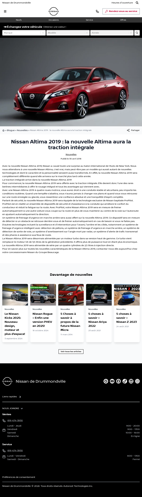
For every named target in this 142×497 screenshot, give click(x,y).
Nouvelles (22, 130)
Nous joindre (10, 408)
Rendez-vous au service (121, 12)
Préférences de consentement (18, 477)
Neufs (19, 20)
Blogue (11, 130)
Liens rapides (9, 396)
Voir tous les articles (71, 351)
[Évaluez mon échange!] (137, 33)
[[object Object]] (133, 130)
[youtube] (112, 381)
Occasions (54, 20)
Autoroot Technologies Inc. (78, 486)
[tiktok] (124, 381)
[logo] (54, 11)
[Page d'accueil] (7, 381)
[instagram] (137, 381)
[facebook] (118, 381)
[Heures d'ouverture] (122, 2)
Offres (123, 20)
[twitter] (106, 381)
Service (89, 20)
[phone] (97, 11)
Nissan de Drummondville (16, 2)
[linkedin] (131, 381)
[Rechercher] (137, 2)
